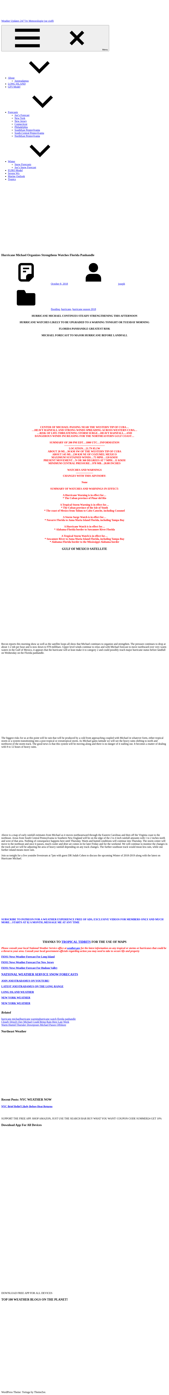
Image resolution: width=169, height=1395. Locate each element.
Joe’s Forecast (22, 115)
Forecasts (37, 112)
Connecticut (21, 124)
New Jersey (21, 121)
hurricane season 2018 (84, 309)
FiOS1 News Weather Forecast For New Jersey (27, 962)
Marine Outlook (16, 176)
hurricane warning (30, 1019)
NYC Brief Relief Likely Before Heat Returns (26, 1106)
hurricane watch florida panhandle (58, 1019)
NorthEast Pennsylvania (27, 136)
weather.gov (73, 948)
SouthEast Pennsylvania (27, 130)
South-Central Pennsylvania (29, 133)
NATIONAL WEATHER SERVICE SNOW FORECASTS (39, 974)
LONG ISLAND (17, 83)
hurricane (66, 309)
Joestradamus (22, 80)
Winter (36, 161)
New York (20, 118)
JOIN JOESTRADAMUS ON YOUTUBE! (25, 980)
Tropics (12, 179)
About (36, 77)
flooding (55, 309)
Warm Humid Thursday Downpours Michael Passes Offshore (33, 1024)
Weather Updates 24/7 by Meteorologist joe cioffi (27, 20)
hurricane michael (10, 1019)
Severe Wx (13, 173)
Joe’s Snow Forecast (25, 167)
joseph (121, 283)
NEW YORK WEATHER (15, 997)
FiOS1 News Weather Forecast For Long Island (28, 956)
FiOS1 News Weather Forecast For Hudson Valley (29, 967)
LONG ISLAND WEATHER (17, 992)
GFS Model (14, 86)
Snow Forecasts (23, 164)
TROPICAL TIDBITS (76, 942)
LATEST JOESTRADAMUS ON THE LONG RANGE (32, 986)
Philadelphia (21, 127)
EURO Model (15, 170)
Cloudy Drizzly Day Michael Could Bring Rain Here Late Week (35, 1021)
